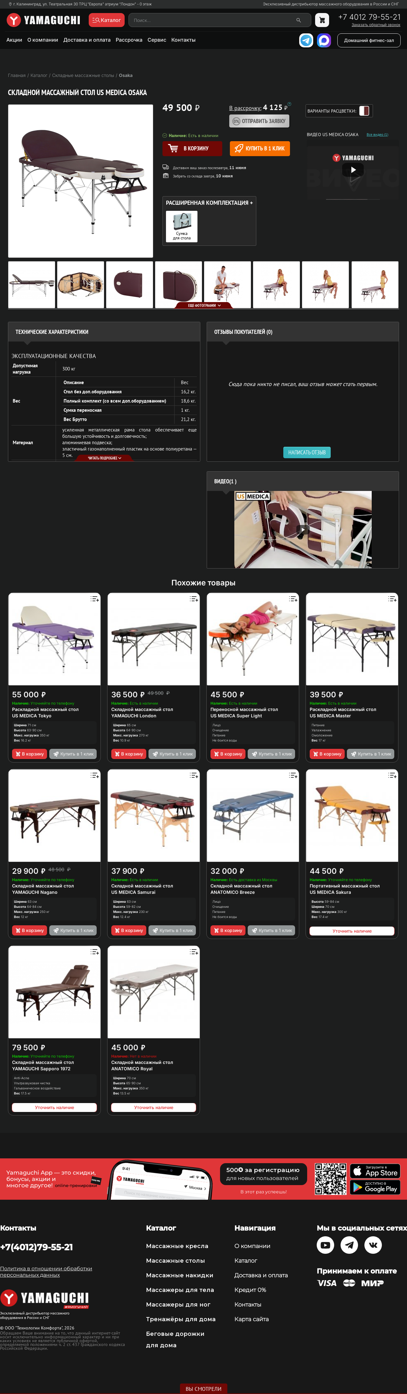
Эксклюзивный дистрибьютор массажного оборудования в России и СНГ (331, 4)
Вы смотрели (204, 1388)
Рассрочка (129, 40)
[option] (303, 529)
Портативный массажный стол (345, 885)
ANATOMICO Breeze (232, 892)
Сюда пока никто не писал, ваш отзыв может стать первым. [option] (302, 383)
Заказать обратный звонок (376, 25)
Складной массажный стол (142, 709)
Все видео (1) (377, 134)
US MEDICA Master (330, 715)
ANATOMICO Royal (132, 1068)
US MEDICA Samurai (133, 892)
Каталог (245, 1260)
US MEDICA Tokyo (32, 715)
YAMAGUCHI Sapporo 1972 (41, 1068)
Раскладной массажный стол (45, 709)
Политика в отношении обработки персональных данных (46, 1272)
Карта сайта (251, 1319)
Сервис (157, 40)
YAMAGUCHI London (133, 715)
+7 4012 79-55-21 (369, 17)
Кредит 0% (250, 1290)
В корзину (29, 754)
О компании (42, 40)
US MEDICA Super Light (236, 715)
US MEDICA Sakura (330, 892)
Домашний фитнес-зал (369, 40)
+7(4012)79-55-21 (36, 1247)
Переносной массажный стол (244, 709)
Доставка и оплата (87, 40)
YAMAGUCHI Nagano (35, 892)
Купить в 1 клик (260, 148)
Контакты (183, 40)
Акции (14, 40)
